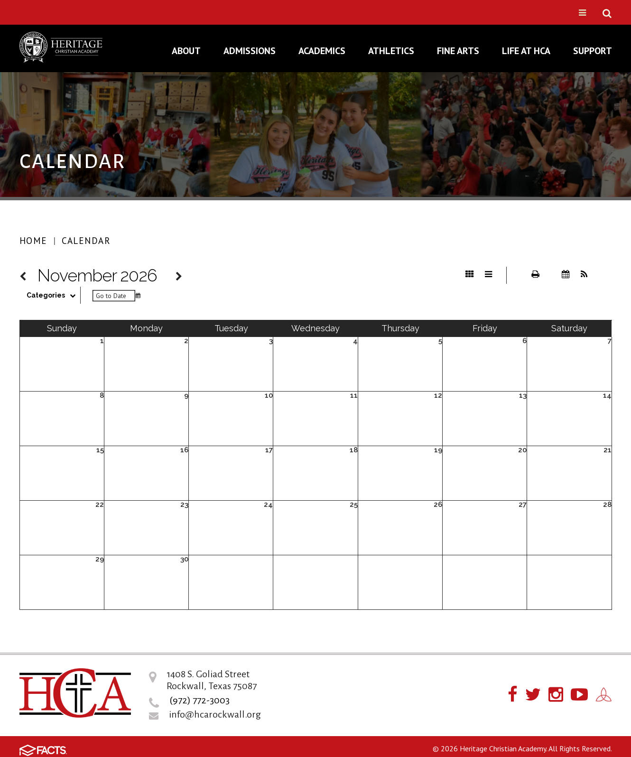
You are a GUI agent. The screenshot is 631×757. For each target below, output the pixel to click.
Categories (53, 295)
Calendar (86, 240)
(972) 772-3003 (199, 700)
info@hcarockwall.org (215, 714)
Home (33, 240)
